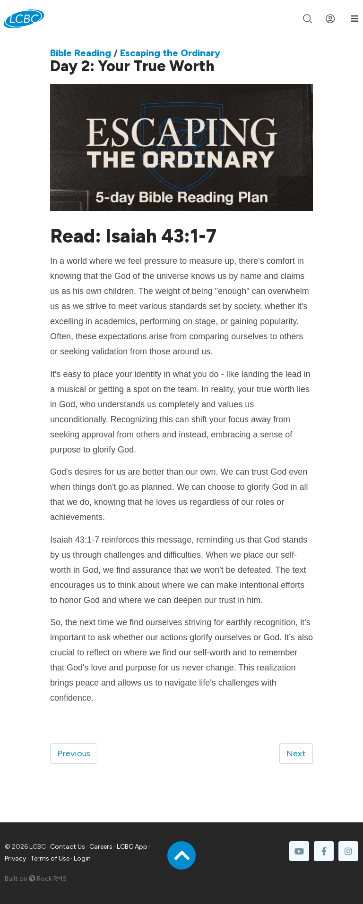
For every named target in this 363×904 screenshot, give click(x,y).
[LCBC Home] (24, 19)
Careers (100, 847)
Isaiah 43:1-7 (163, 236)
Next (296, 753)
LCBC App (132, 847)
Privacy (15, 858)
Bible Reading (80, 53)
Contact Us (67, 847)
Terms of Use (49, 858)
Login (82, 858)
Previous (73, 753)
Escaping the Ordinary (170, 53)
